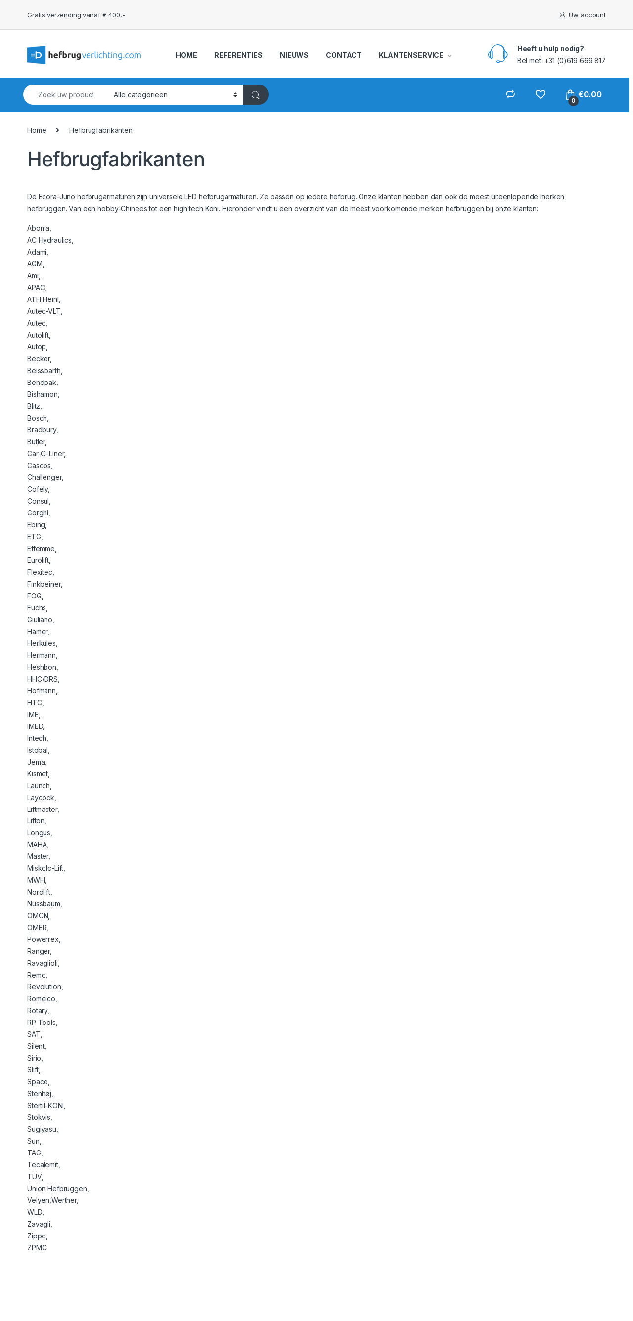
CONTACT (344, 55)
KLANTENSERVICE (411, 55)
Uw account (582, 15)
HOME (186, 55)
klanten (390, 196)
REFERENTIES (238, 55)
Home (36, 130)
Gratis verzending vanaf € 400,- (76, 15)
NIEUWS (294, 55)
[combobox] (65, 95)
